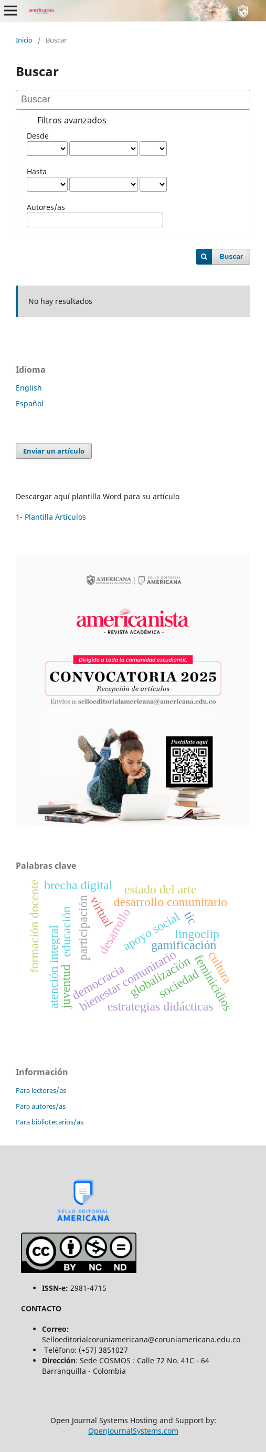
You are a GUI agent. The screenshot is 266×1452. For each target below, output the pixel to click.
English (29, 388)
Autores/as (46, 207)
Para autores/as (41, 1106)
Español (30, 403)
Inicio (24, 40)
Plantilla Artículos (55, 517)
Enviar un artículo (53, 451)
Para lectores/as (41, 1090)
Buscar (231, 256)
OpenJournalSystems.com (133, 1431)
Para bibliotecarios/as (49, 1122)
